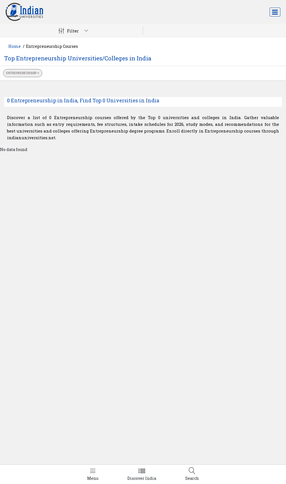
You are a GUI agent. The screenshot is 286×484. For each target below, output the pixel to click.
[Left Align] (92, 474)
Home (14, 46)
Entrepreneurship (22, 73)
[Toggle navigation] (275, 12)
